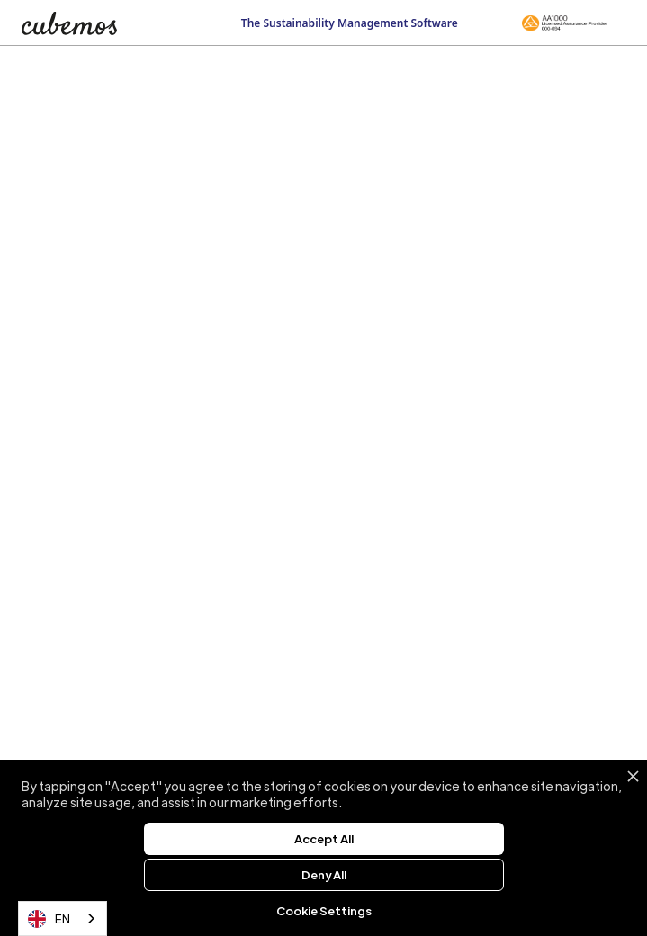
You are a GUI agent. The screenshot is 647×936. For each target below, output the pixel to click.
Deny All (323, 874)
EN (49, 919)
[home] (86, 23)
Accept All (324, 838)
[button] (616, 21)
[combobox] (62, 918)
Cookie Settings (324, 910)
